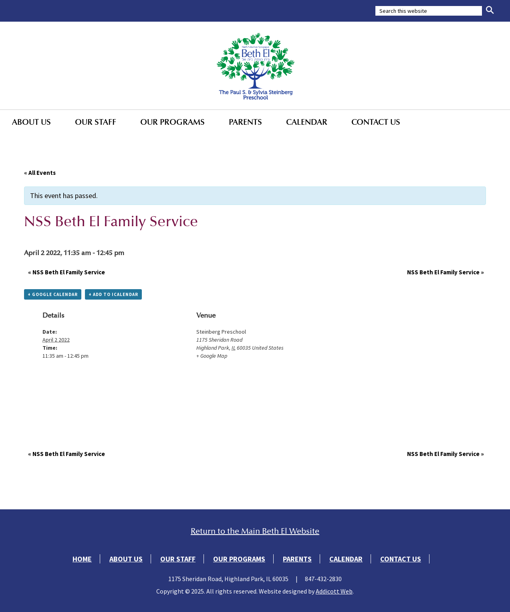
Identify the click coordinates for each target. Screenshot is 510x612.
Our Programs (172, 122)
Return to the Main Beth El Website (255, 531)
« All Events (40, 172)
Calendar (306, 122)
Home (82, 558)
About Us (31, 122)
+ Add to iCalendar (113, 294)
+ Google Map (211, 355)
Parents (245, 122)
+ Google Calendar (53, 294)
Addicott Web (334, 591)
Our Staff (95, 122)
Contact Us (375, 122)
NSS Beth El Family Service (66, 272)
